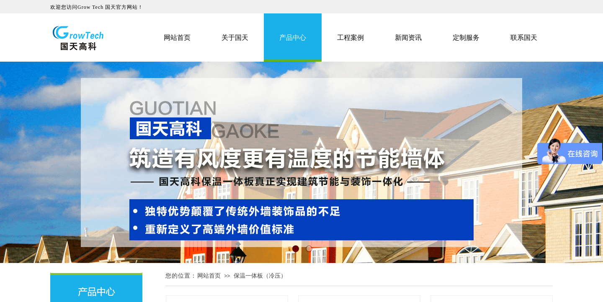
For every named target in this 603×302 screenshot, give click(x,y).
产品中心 (292, 37)
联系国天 (523, 37)
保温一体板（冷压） (260, 276)
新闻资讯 (408, 37)
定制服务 (466, 37)
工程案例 (350, 37)
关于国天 (235, 37)
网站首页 (209, 276)
